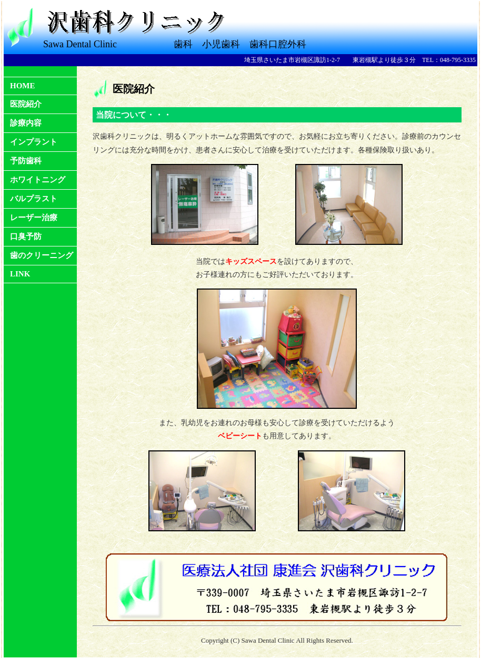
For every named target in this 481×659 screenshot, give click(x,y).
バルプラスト (33, 198)
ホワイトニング (37, 180)
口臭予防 (26, 236)
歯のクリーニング (41, 255)
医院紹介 (26, 104)
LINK (20, 274)
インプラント (33, 142)
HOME (22, 85)
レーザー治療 (33, 217)
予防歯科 (26, 161)
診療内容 (26, 123)
